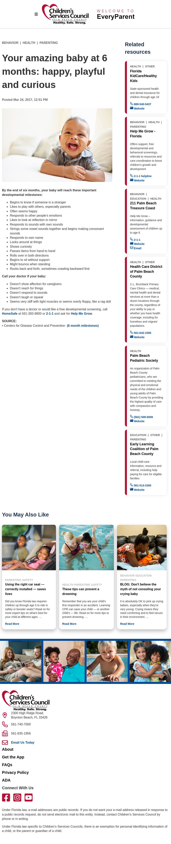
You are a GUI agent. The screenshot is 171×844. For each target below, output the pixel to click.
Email (135, 248)
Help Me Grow (81, 313)
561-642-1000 (140, 332)
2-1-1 (49, 313)
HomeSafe (9, 313)
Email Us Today (22, 742)
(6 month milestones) (83, 325)
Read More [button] (12, 623)
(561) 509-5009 (141, 417)
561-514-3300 (140, 485)
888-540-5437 (140, 104)
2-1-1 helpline (141, 176)
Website (137, 108)
